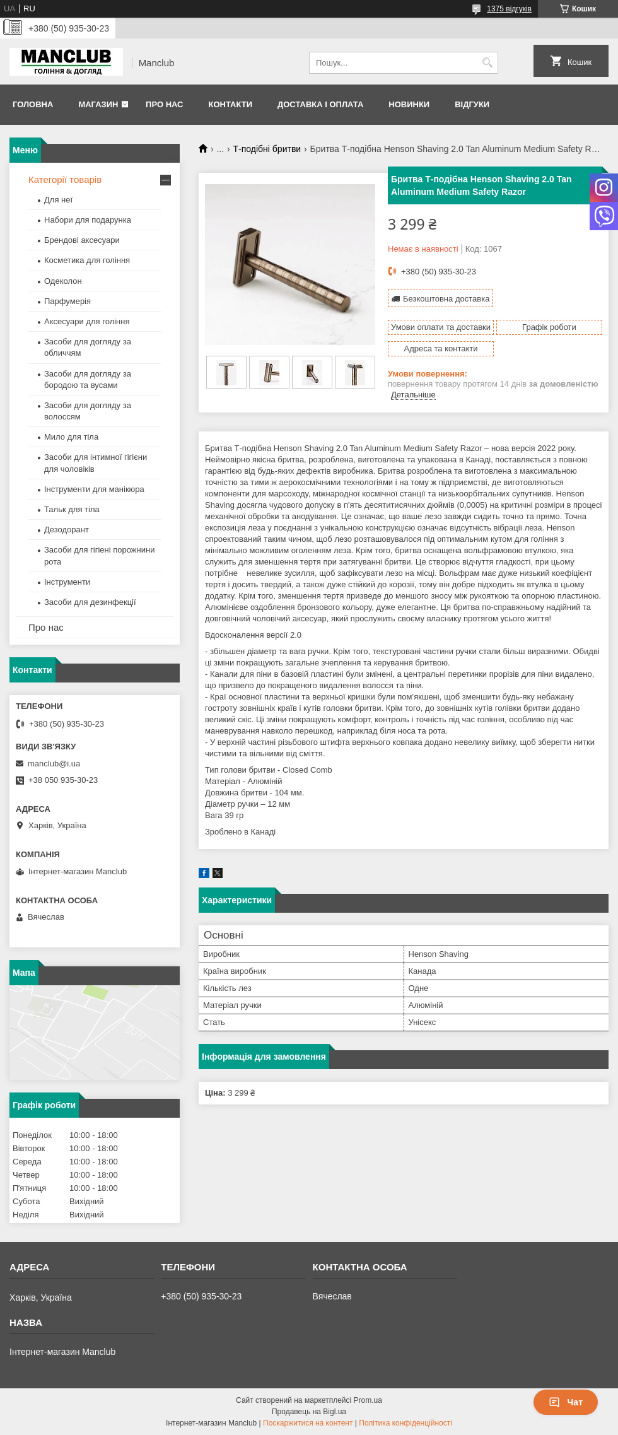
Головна (33, 104)
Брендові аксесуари (82, 240)
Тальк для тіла (72, 509)
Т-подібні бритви (267, 149)
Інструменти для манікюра (94, 489)
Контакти (230, 104)
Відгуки (472, 104)
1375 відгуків (509, 8)
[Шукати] (487, 63)
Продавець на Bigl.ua (309, 1411)
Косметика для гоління (87, 260)
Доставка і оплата (320, 104)
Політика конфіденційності (405, 1423)
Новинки (408, 104)
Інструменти (67, 582)
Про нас (164, 104)
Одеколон (63, 281)
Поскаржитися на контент (308, 1423)
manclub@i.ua (54, 763)
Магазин (98, 104)
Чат (566, 1402)
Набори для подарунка (87, 220)
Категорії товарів (65, 179)
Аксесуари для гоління (87, 321)
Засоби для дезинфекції (90, 602)
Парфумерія (67, 301)
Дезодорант (66, 529)
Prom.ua (368, 1400)
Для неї (58, 199)
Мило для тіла (71, 437)
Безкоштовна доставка (446, 298)
